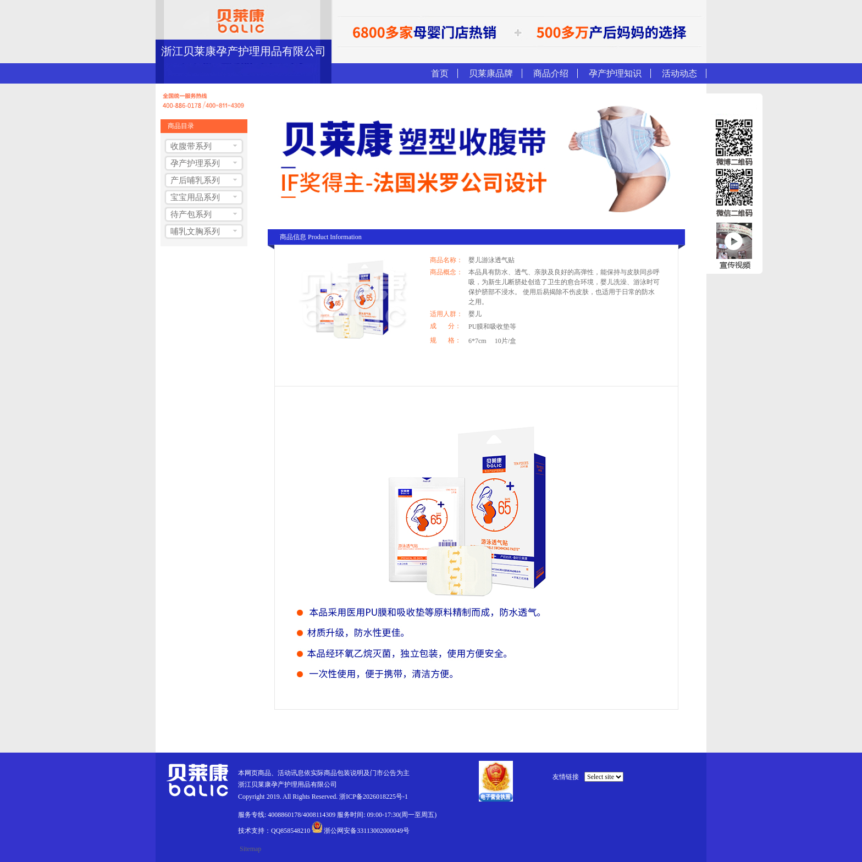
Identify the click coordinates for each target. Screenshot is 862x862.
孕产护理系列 (195, 163)
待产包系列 (191, 214)
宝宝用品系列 (195, 197)
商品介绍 (550, 73)
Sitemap (250, 849)
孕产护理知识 (615, 73)
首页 (440, 73)
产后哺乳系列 (195, 180)
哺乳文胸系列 (195, 231)
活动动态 (679, 73)
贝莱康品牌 (491, 73)
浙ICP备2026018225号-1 (373, 796)
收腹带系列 (191, 146)
